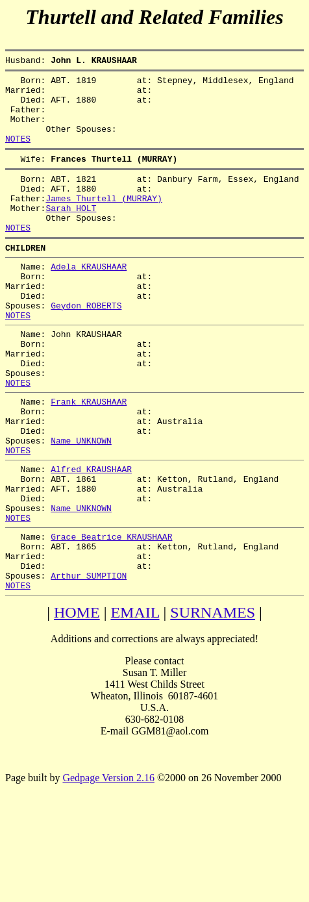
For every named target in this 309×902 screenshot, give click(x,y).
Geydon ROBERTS (86, 346)
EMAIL (134, 702)
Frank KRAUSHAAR (89, 458)
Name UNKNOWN (81, 504)
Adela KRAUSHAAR (89, 299)
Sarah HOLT (70, 233)
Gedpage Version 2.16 (108, 867)
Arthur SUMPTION (89, 663)
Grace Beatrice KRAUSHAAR (111, 616)
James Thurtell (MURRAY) (103, 221)
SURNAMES (212, 702)
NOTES (18, 154)
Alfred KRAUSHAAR (91, 537)
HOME (77, 702)
